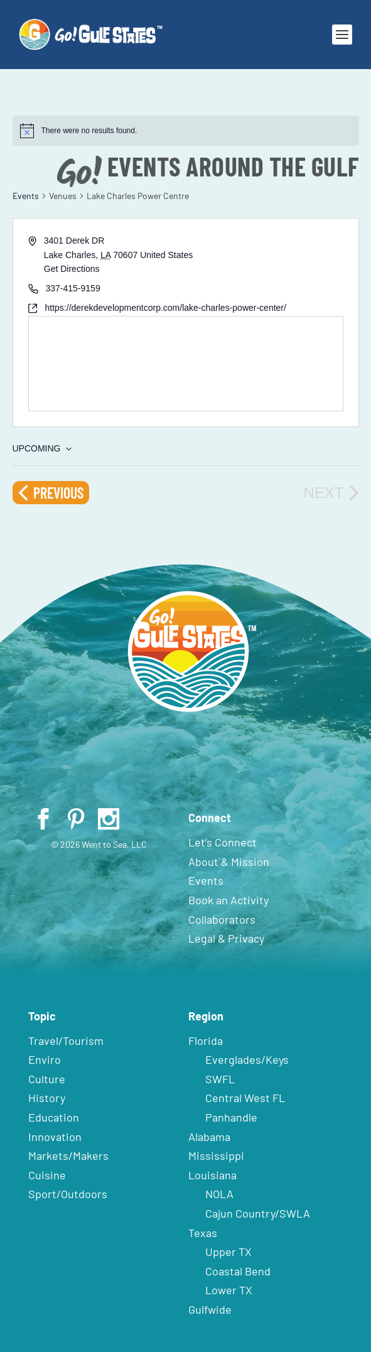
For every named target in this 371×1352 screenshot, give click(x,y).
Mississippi (216, 1155)
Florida (205, 1040)
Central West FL (245, 1098)
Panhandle (231, 1117)
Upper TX (228, 1251)
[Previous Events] (51, 492)
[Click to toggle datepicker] (42, 448)
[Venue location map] (186, 363)
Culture (46, 1079)
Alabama (209, 1137)
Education (53, 1117)
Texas (202, 1233)
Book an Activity (228, 900)
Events (26, 195)
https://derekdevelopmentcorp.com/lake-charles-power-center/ (165, 308)
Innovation (55, 1137)
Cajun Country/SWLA (257, 1213)
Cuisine (47, 1175)
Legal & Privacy (226, 938)
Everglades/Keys (247, 1059)
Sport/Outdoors (67, 1194)
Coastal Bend (238, 1271)
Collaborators (221, 919)
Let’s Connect (222, 842)
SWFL (220, 1079)
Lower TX (228, 1290)
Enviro (44, 1059)
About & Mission (228, 861)
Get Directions (72, 269)
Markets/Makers (68, 1155)
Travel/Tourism (66, 1040)
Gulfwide (210, 1309)
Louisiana (212, 1175)
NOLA (219, 1194)
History (46, 1098)
